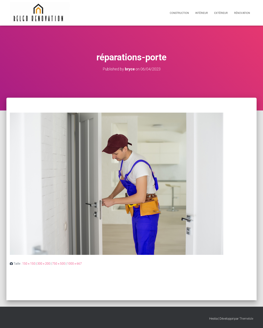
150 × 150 (28, 263)
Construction (179, 13)
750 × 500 (58, 263)
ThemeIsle (246, 318)
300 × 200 (43, 263)
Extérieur (221, 13)
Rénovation (242, 13)
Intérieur (201, 13)
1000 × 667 (74, 263)
